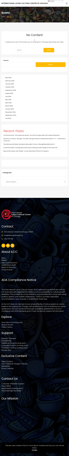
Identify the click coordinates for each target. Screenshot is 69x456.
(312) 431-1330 (8, 239)
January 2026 (9, 84)
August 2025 (9, 93)
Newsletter (5, 366)
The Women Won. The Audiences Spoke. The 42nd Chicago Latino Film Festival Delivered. (31, 135)
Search (49, 50)
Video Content (7, 361)
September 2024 (10, 115)
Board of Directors (8, 267)
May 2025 (8, 100)
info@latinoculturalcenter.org (13, 235)
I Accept (34, 450)
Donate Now (6, 350)
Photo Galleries (7, 368)
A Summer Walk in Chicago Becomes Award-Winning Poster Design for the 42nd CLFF (30, 148)
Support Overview (8, 338)
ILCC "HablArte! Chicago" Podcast (14, 364)
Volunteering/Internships (11, 391)
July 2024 (8, 118)
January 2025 (9, 109)
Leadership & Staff (8, 265)
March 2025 (9, 106)
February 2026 (9, 81)
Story (3, 258)
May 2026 (8, 78)
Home (3, 16)
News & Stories (7, 325)
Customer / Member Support (12, 384)
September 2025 (10, 90)
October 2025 (9, 87)
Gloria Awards (6, 270)
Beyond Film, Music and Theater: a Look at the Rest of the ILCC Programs (26, 151)
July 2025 (8, 96)
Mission (4, 260)
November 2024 (10, 112)
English (51, 1)
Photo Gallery (6, 327)
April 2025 (8, 103)
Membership (6, 341)
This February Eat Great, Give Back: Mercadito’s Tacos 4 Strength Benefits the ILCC (29, 144)
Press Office (6, 386)
